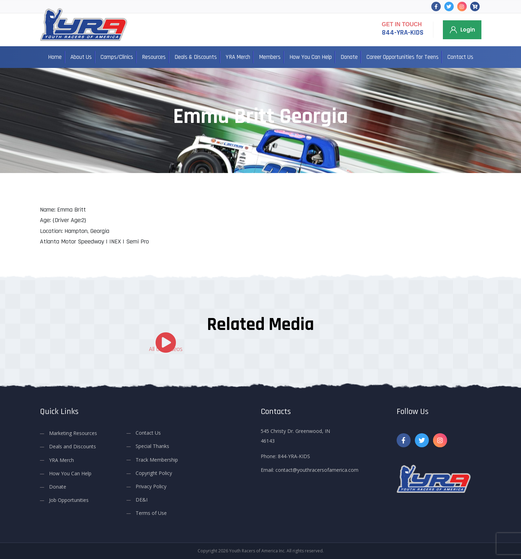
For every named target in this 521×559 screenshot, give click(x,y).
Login (467, 29)
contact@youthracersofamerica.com (316, 470)
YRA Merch (238, 57)
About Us (81, 57)
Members (270, 57)
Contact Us (460, 57)
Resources (154, 57)
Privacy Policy (151, 486)
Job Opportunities (69, 500)
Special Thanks (152, 446)
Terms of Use (151, 513)
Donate (349, 57)
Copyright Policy (154, 473)
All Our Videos (166, 349)
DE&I (142, 499)
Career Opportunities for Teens (402, 57)
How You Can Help (310, 57)
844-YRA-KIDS (403, 32)
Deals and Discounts (72, 446)
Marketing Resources (73, 433)
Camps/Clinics (117, 57)
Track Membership (157, 459)
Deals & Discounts (195, 57)
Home (55, 57)
